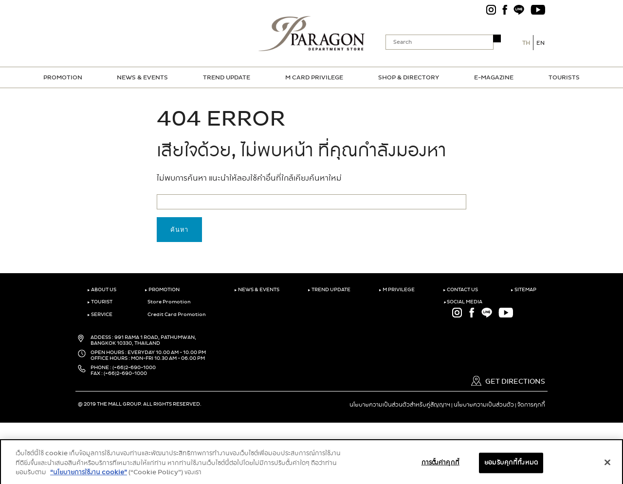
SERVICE (99, 314)
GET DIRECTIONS (508, 381)
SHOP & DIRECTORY (408, 77)
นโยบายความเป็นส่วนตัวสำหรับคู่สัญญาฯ (399, 404)
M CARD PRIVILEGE (314, 77)
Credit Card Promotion (175, 314)
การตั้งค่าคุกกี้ (440, 468)
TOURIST (99, 302)
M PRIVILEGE (397, 290)
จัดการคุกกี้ (531, 404)
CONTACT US (460, 290)
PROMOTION (62, 77)
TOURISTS (564, 77)
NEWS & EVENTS (142, 77)
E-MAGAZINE (493, 77)
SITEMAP (523, 290)
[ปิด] (607, 467)
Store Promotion (168, 302)
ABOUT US (101, 290)
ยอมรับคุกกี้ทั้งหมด (511, 468)
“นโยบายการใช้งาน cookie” (88, 477)
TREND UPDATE (226, 77)
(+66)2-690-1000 (134, 368)
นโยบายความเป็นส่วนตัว (484, 404)
